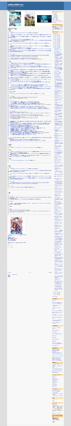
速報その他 (54, 17)
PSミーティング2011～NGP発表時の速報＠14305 (58, 146)
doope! (53, 377)
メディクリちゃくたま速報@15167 (55, 308)
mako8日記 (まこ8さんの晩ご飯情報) (57, 394)
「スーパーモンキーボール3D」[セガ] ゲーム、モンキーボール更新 (21, 160)
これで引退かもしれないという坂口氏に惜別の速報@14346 (58, 61)
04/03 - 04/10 (56, 34)
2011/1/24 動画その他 (57, 253)
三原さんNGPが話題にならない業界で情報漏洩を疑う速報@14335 (58, 83)
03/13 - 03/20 (56, 38)
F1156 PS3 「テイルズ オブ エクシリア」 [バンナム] (58, 163)
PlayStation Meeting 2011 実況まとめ (58, 136)
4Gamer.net (54, 376)
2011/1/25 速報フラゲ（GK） (57, 228)
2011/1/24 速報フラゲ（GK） (57, 279)
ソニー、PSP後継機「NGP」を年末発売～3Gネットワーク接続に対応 (21, 101)
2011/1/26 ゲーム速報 (57, 156)
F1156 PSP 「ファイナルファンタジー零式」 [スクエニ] (58, 186)
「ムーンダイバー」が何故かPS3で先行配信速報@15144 (56, 320)
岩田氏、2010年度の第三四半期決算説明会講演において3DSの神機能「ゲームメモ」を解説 (58, 68)
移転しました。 (10, 7)
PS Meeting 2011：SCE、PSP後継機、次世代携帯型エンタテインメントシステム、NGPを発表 (58, 125)
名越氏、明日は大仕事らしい (58, 177)
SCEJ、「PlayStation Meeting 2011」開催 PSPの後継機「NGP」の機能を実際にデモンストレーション (27, 132)
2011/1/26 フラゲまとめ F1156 (58, 158)
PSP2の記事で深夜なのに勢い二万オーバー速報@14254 (58, 289)
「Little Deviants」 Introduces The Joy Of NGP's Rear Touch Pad (21, 97)
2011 (54, 33)
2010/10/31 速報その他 (55, 330)
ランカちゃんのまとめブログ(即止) (57, 356)
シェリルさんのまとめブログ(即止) (57, 354)
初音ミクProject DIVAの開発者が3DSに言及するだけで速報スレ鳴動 (58, 258)
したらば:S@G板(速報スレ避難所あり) (57, 364)
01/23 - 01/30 (56, 47)
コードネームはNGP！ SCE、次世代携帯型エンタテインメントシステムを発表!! (23, 102)
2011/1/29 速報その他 (57, 52)
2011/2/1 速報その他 (54, 345)
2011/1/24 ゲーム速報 (57, 246)
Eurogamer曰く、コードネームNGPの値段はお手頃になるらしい (58, 108)
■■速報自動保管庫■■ (55, 350)
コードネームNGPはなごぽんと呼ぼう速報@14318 (58, 111)
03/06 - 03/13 (56, 39)
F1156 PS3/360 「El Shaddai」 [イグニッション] (58, 169)
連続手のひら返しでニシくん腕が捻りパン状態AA (58, 244)
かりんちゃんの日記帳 (56, 391)
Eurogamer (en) (54, 378)
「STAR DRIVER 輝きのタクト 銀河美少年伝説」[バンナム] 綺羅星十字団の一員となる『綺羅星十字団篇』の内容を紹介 (29, 69)
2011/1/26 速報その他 (57, 159)
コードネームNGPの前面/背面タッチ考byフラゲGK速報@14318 (58, 114)
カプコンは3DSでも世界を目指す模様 (56, 318)
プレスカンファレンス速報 (56, 21)
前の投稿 (50, 272)
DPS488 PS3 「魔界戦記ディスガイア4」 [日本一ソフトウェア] (58, 214)
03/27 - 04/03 (56, 35)
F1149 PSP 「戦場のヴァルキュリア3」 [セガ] (57, 323)
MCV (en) (53, 383)
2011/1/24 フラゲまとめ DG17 (58, 250)
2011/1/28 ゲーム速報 (12, 28)
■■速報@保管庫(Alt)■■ (15, 5)
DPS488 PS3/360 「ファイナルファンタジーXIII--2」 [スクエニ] (58, 220)
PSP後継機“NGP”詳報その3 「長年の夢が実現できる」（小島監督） (21, 130)
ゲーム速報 (16, 242)
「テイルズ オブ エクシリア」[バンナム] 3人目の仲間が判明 (20, 39)
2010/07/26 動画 (54, 332)
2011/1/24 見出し (57, 245)
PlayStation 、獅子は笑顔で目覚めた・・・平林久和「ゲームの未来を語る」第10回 (23, 131)
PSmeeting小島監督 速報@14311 (58, 119)
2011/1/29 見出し (57, 48)
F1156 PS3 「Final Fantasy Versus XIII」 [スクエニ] (58, 195)
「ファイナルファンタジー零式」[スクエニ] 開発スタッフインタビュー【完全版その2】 (24, 85)
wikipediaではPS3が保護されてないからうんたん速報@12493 (56, 303)
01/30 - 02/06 (56, 46)
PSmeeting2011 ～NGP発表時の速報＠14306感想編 (58, 143)
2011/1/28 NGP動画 (57, 73)
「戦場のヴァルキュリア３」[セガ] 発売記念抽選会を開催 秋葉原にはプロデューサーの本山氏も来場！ (26, 75)
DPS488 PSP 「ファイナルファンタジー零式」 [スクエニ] (58, 223)
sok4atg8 (55, 404)
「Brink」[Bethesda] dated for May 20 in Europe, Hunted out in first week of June (24, 55)
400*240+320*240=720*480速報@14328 (58, 92)
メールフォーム (54, 399)
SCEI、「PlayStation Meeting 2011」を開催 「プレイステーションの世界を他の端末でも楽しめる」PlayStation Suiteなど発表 (30, 137)
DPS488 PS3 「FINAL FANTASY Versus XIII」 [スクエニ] (58, 226)
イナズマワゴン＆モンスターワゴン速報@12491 (56, 305)
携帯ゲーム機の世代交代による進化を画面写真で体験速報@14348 (58, 55)
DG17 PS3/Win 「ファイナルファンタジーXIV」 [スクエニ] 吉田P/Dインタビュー (58, 269)
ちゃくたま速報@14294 (58, 150)
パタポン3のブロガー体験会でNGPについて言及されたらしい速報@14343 (58, 64)
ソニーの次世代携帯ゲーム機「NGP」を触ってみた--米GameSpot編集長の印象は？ (23, 103)
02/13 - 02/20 (56, 43)
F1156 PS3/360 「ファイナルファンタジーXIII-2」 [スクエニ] (58, 179)
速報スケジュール (55, 367)
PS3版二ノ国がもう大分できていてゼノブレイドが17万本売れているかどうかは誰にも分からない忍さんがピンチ (58, 283)
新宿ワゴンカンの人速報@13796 (56, 310)
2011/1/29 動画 (56, 51)
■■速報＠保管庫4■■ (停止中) (57, 352)
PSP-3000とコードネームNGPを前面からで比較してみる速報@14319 (58, 105)
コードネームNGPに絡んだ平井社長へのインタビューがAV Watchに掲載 (58, 80)
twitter (53, 400)
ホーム (30, 272)
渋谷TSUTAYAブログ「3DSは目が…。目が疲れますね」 (58, 234)
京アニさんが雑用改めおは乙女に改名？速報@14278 (58, 204)
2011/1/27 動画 (56, 129)
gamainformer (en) (55, 379)
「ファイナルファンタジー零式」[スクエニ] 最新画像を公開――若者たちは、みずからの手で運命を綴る (27, 84)
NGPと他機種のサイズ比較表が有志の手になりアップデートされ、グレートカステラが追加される (58, 87)
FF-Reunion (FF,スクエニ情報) (57, 395)
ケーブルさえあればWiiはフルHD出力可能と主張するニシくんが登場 (58, 239)
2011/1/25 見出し (57, 206)
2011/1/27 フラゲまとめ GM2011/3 (58, 134)
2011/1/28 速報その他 (57, 76)
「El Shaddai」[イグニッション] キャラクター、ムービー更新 (20, 32)
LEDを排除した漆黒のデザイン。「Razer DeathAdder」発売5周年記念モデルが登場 (24, 199)
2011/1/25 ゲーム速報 (57, 207)
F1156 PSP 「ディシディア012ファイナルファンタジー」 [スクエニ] (58, 189)
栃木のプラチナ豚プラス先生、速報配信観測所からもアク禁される (58, 153)
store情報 (53, 22)
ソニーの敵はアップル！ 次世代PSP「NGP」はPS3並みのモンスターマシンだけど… (24, 133)
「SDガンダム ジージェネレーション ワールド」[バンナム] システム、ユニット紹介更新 (25, 147)
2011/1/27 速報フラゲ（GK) (57, 149)
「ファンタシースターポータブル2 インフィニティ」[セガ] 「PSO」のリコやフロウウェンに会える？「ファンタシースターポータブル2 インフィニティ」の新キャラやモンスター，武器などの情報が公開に (30, 87)
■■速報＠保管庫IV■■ (55, 349)
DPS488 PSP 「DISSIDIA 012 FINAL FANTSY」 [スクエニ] (58, 217)
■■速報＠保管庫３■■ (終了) (56, 359)
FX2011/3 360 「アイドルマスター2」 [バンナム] (58, 97)
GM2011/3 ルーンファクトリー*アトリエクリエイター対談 (58, 138)
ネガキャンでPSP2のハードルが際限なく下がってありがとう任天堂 (58, 286)
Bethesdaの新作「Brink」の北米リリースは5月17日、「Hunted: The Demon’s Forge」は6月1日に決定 (29, 56)
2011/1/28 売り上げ (57, 77)
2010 (54, 296)
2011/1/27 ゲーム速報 (57, 127)
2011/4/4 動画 (53, 341)
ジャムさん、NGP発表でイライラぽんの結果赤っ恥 (58, 117)
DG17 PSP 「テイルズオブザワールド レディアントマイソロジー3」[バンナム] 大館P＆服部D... (58, 266)
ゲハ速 (19, 242)
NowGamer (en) (54, 384)
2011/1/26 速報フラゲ (57, 197)
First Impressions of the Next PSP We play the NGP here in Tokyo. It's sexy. (23, 117)
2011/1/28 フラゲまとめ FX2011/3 (58, 94)
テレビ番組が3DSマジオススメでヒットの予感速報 (58, 172)
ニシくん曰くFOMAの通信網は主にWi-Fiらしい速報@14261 (58, 277)
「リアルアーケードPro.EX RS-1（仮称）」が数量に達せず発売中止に (21, 187)
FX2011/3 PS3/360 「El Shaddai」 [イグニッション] (58, 100)
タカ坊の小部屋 (54, 392)
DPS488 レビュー (57, 212)
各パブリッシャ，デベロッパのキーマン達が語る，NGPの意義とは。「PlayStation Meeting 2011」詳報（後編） (28, 123)
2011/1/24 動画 (56, 248)
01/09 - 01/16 (56, 293)
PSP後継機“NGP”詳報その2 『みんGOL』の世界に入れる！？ (20, 129)
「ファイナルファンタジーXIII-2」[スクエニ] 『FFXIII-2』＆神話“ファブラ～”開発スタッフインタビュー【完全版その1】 (29, 43)
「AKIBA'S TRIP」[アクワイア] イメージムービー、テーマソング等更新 (22, 63)
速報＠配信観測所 (55, 372)
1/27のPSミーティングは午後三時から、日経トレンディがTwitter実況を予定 (58, 261)
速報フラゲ (54, 18)
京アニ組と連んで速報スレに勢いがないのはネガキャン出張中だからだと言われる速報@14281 (58, 182)
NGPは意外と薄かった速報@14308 (58, 141)
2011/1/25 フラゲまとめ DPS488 (58, 209)
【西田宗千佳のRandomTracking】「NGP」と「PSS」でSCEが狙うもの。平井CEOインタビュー (26, 140)
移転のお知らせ (54, 335)
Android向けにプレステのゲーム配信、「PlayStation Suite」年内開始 (21, 139)
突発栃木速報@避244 (57, 201)
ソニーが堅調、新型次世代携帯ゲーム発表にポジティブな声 (20, 134)
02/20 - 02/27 (56, 42)
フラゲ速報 (54, 15)
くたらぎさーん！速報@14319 (57, 102)
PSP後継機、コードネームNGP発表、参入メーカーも (58, 131)
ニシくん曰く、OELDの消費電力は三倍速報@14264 (58, 255)
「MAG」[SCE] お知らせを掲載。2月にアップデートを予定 (20, 47)
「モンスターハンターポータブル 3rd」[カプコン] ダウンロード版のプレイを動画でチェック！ (25, 93)
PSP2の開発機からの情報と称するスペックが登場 (58, 200)
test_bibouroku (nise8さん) (56, 390)
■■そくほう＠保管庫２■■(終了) (57, 360)
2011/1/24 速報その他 (57, 251)
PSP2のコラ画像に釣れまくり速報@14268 (58, 242)
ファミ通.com (54, 385)
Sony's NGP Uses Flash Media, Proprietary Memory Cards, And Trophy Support (23, 114)
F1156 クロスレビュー (57, 161)
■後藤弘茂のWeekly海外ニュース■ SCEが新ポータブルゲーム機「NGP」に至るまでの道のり (25, 106)
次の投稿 (9, 272)
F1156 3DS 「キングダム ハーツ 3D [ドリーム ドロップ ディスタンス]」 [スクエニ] (58, 192)
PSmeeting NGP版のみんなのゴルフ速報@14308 (58, 121)
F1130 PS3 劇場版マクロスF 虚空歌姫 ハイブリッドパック (56, 312)
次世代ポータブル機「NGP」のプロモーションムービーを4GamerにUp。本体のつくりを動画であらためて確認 (28, 108)
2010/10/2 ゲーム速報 (54, 339)
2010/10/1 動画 (53, 337)
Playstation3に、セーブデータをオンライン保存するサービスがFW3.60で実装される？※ (58, 58)
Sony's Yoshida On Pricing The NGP (16, 112)
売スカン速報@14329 (57, 90)
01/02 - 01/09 (56, 294)
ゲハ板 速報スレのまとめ (56, 370)
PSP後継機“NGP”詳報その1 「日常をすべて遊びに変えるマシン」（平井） (22, 128)
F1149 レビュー (54, 300)
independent (54, 351)
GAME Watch (54, 380)
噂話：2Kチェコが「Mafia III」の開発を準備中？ (58, 236)
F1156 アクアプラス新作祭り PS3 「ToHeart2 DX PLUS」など (58, 166)
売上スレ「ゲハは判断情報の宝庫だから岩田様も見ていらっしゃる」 (58, 231)
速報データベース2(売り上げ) (57, 371)
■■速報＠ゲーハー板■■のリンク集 (57, 366)
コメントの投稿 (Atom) (13, 274)
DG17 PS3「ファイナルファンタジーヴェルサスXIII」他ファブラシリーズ (58, 273)
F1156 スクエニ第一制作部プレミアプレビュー (58, 174)
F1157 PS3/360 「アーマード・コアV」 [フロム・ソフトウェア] (56, 315)
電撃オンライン (54, 386)
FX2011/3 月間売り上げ (58, 95)
